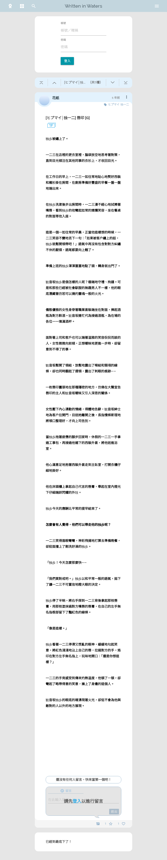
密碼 (63, 39)
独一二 (124, 104)
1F (49, 126)
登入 (67, 61)
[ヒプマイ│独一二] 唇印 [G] (68, 118)
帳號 (63, 23)
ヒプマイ (113, 104)
